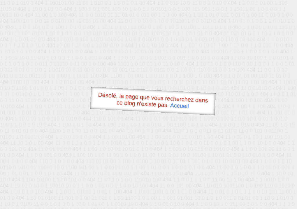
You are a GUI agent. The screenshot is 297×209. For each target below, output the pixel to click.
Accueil (179, 105)
